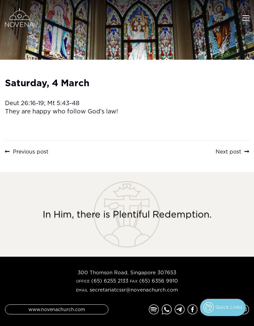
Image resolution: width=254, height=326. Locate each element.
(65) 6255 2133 (109, 281)
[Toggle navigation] (245, 17)
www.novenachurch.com (56, 309)
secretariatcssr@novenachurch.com (134, 290)
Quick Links (222, 307)
